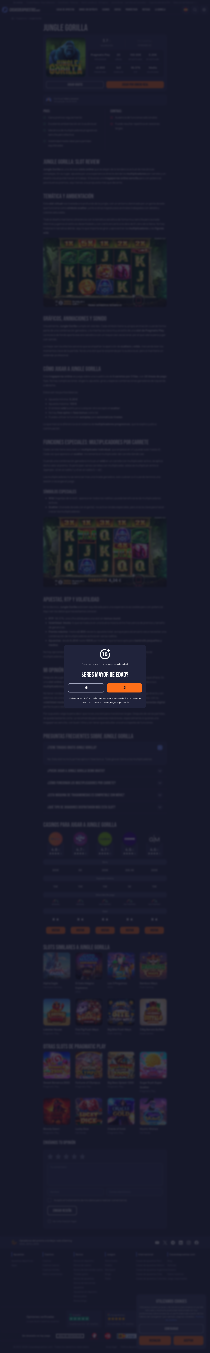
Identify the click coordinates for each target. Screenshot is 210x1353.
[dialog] (105, 676)
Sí (125, 688)
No (86, 688)
